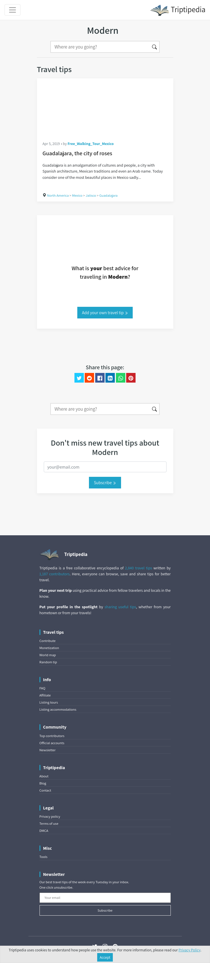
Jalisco (91, 195)
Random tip (48, 662)
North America (58, 195)
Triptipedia (177, 10)
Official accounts (52, 742)
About (44, 776)
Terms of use (49, 823)
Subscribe (105, 482)
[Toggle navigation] (12, 10)
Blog (42, 783)
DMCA (43, 830)
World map (47, 655)
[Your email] (105, 898)
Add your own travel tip (105, 312)
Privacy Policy (189, 949)
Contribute (47, 640)
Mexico (77, 195)
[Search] (100, 47)
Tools (43, 856)
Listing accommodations (57, 709)
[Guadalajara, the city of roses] (105, 106)
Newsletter (47, 750)
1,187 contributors (54, 573)
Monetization (49, 647)
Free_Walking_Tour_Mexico (91, 143)
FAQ (42, 688)
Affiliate (45, 695)
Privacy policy (49, 816)
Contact (45, 790)
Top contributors (52, 735)
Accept (105, 957)
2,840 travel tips (138, 567)
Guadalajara (108, 195)
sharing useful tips (120, 606)
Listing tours (48, 702)
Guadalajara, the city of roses (77, 153)
